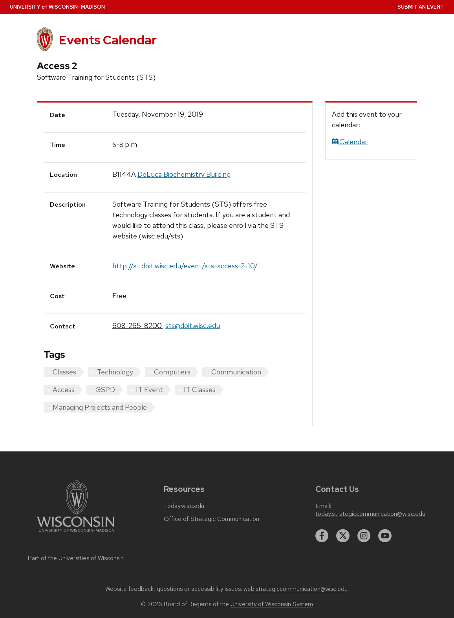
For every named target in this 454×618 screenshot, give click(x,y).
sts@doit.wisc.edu (192, 325)
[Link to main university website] (76, 533)
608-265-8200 (137, 325)
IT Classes (200, 389)
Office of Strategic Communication (211, 519)
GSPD (105, 389)
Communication (236, 371)
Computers (172, 371)
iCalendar (350, 141)
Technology (115, 371)
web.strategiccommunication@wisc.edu (295, 589)
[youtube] (385, 536)
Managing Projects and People (100, 407)
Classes (64, 371)
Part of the (76, 558)
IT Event (149, 389)
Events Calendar (108, 40)
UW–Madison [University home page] (57, 7)
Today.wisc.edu (184, 506)
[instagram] (364, 536)
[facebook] (322, 536)
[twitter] (343, 536)
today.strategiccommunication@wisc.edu (370, 514)
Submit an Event (420, 7)
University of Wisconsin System (272, 604)
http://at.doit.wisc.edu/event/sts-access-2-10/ (185, 265)
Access (64, 389)
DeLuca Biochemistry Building (184, 174)
